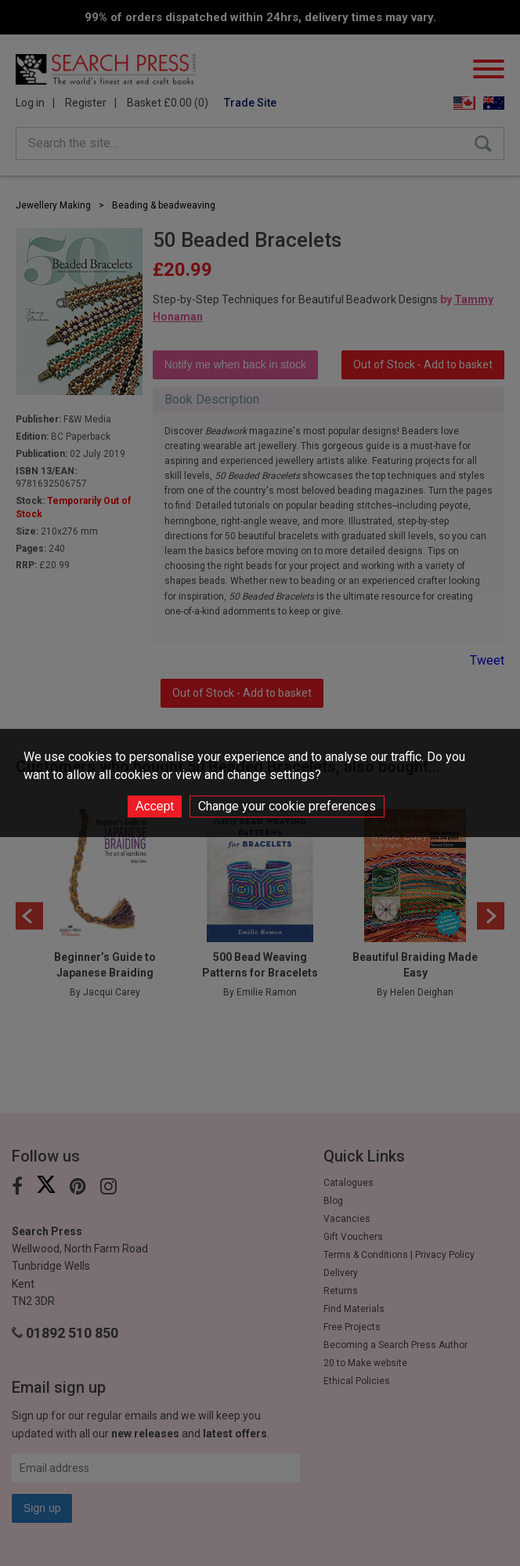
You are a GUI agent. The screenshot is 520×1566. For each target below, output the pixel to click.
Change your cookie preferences (287, 806)
